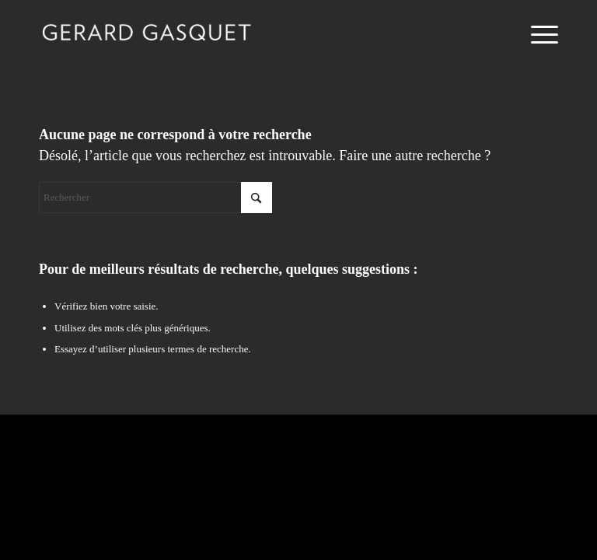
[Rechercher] (155, 197)
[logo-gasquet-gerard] (146, 35)
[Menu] (536, 35)
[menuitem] (536, 35)
